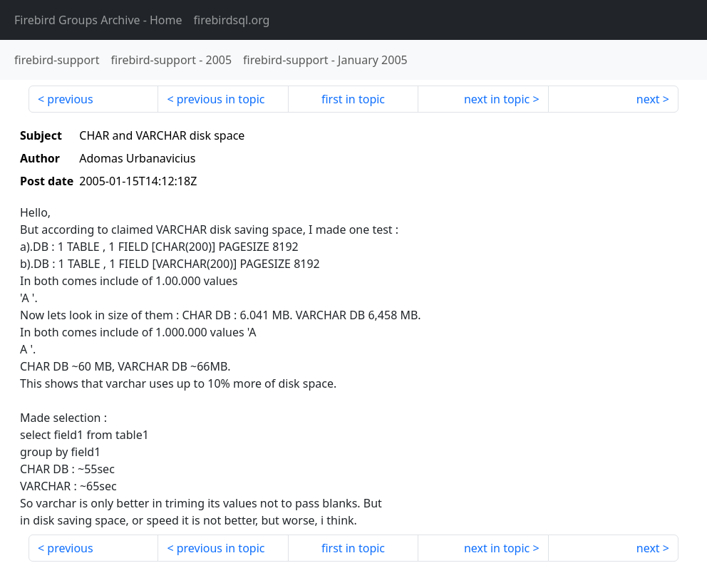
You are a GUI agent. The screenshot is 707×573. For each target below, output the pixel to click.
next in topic (497, 99)
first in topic (353, 99)
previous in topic (221, 99)
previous (70, 99)
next (648, 99)
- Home (98, 20)
